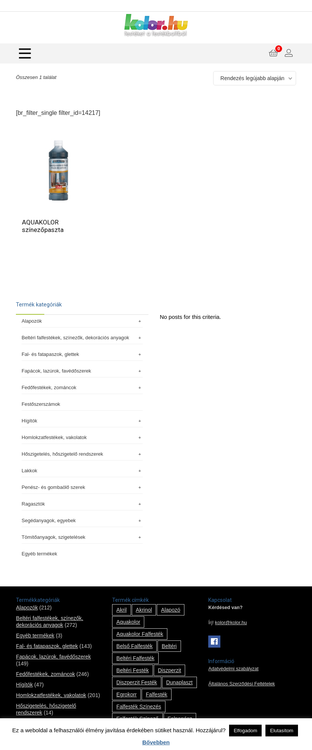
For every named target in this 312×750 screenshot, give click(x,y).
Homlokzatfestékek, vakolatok (82, 437)
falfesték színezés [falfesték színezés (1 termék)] (138, 707)
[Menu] (25, 53)
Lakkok (82, 470)
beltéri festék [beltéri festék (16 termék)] (132, 670)
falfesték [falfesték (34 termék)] (156, 694)
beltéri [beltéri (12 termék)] (169, 646)
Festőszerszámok (41, 404)
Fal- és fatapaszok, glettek (82, 354)
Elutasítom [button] (281, 730)
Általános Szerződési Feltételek (241, 684)
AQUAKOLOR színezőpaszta (43, 226)
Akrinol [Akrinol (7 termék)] (144, 610)
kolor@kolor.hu (231, 622)
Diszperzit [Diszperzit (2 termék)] (169, 670)
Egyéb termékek (39, 554)
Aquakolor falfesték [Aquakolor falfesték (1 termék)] (139, 634)
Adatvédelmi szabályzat (233, 668)
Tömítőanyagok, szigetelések (82, 537)
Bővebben (156, 742)
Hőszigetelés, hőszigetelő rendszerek (82, 454)
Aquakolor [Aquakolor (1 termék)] (128, 622)
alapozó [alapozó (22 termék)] (170, 610)
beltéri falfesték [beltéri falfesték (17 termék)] (135, 658)
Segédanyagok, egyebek (82, 520)
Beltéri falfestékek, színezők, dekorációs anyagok (82, 337)
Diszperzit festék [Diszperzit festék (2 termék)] (136, 682)
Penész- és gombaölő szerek (82, 487)
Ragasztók (82, 504)
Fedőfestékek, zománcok (82, 387)
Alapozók (82, 321)
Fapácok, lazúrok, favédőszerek (82, 371)
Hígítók (82, 421)
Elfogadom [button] (245, 730)
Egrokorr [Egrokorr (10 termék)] (126, 694)
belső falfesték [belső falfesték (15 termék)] (134, 646)
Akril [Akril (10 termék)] (121, 610)
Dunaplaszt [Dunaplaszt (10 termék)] (179, 682)
